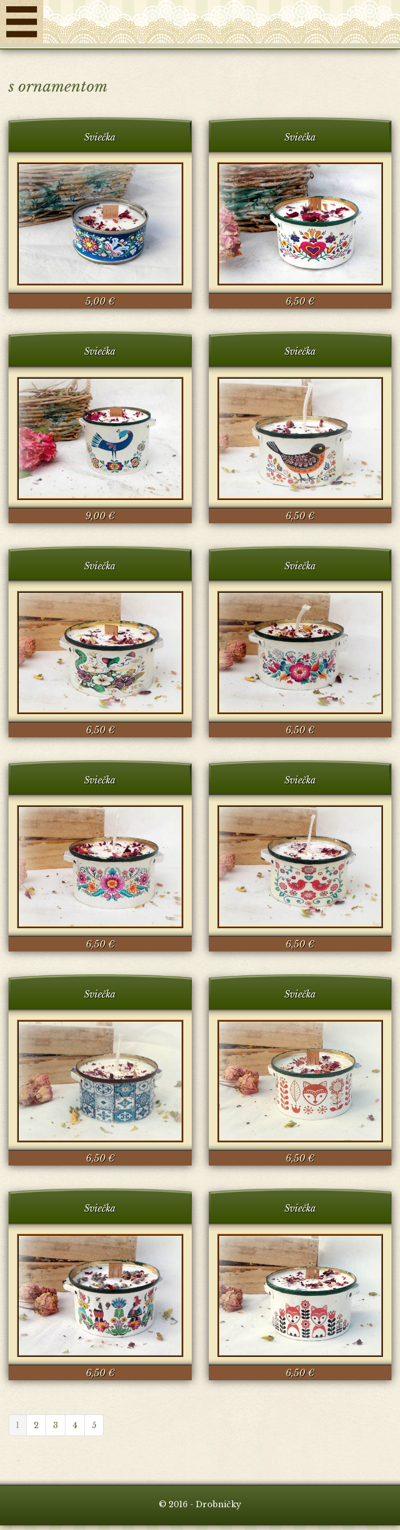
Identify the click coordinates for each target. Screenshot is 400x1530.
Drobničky (221, 24)
